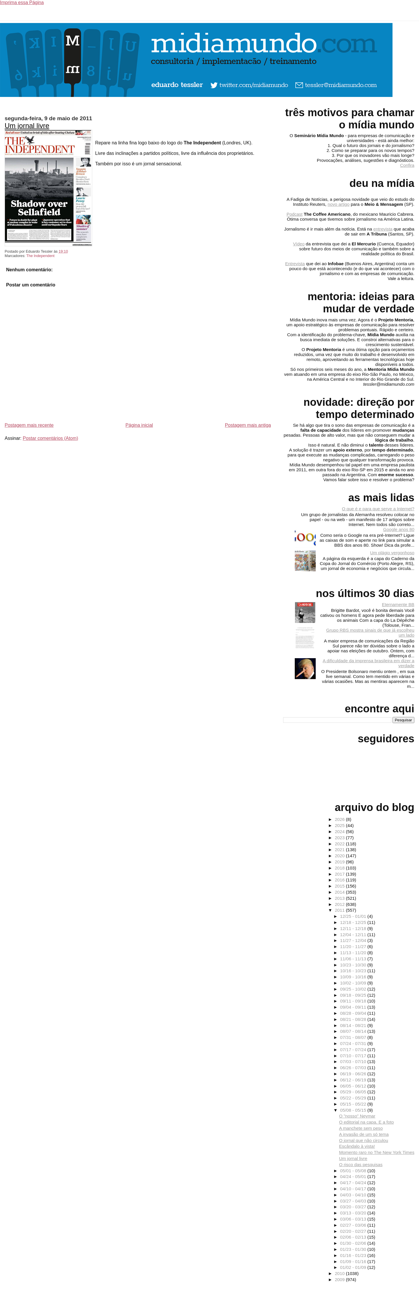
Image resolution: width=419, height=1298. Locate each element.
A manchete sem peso (361, 1128)
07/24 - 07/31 (353, 1043)
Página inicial (139, 425)
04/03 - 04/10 (353, 1194)
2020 (340, 855)
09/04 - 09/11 (353, 1007)
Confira (407, 165)
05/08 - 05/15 (353, 1110)
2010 (340, 1273)
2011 (340, 910)
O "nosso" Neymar (357, 1115)
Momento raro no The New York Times (376, 1152)
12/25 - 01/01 (353, 916)
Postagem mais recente (29, 425)
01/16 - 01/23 (353, 1255)
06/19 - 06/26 (353, 1073)
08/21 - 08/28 (353, 1019)
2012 (340, 904)
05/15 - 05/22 (353, 1104)
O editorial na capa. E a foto (366, 1122)
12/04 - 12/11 (353, 934)
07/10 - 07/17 (353, 1055)
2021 (340, 849)
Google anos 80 (398, 529)
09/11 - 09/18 (353, 1000)
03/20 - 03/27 (353, 1206)
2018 (340, 867)
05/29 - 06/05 (353, 1091)
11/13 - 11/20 (353, 952)
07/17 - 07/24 (353, 1049)
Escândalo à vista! (357, 1146)
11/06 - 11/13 (353, 958)
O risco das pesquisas (360, 1164)
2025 (340, 825)
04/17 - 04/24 (353, 1182)
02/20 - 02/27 (353, 1231)
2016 (340, 879)
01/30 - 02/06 (353, 1243)
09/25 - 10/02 (353, 989)
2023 (340, 837)
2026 (340, 819)
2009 (340, 1279)
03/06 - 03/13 (353, 1218)
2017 (340, 874)
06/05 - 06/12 (353, 1085)
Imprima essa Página (22, 2)
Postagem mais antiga (248, 425)
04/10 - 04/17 (353, 1188)
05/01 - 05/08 (353, 1170)
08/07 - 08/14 (353, 1031)
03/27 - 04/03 (353, 1200)
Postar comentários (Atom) (50, 438)
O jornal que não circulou (363, 1140)
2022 (340, 843)
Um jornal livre (27, 126)
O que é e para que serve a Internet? (378, 508)
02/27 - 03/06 (353, 1225)
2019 (340, 861)
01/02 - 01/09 (353, 1267)
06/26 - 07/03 (353, 1067)
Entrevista (295, 263)
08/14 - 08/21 (353, 1025)
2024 (340, 831)
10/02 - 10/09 (353, 982)
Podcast (295, 214)
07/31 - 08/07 (353, 1037)
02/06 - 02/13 (353, 1237)
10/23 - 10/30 (353, 964)
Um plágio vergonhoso (392, 552)
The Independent (40, 256)
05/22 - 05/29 (353, 1097)
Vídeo (299, 243)
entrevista (383, 228)
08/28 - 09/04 (353, 1013)
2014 (340, 892)
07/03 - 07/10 (353, 1061)
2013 (340, 898)
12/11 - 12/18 (353, 928)
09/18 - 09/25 (353, 995)
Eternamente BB (398, 604)
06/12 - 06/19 (353, 1079)
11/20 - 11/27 (353, 946)
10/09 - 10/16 (353, 976)
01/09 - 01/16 (353, 1261)
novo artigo (338, 204)
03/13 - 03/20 (353, 1212)
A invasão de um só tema (364, 1134)
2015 (340, 885)
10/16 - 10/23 (353, 970)
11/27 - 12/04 (353, 940)
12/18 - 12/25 (353, 922)
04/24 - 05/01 (353, 1176)
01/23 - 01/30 (353, 1249)
